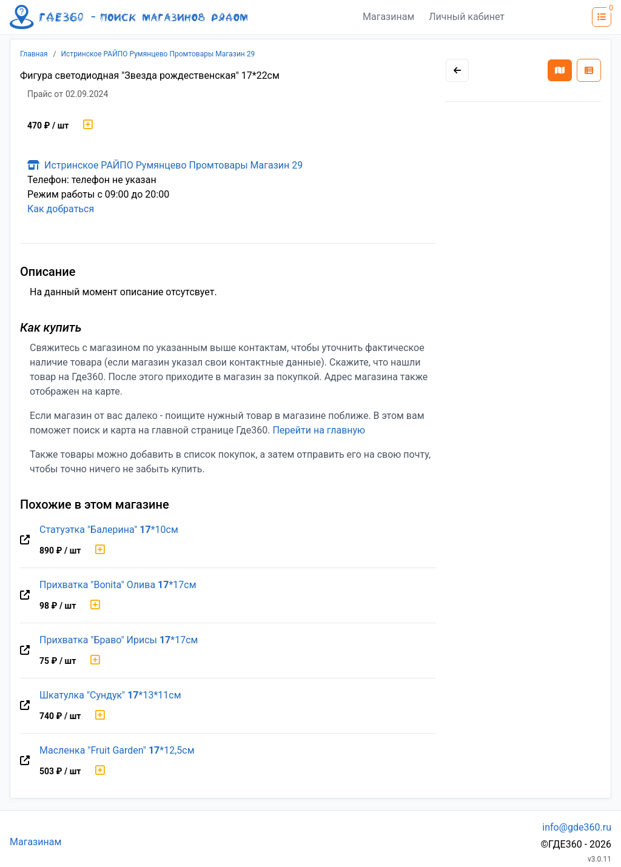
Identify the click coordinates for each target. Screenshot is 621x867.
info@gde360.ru (576, 827)
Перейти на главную (318, 430)
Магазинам (388, 16)
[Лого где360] (128, 17)
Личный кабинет (467, 16)
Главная (34, 54)
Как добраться (60, 209)
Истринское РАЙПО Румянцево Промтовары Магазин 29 (158, 54)
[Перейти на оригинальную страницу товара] (25, 540)
